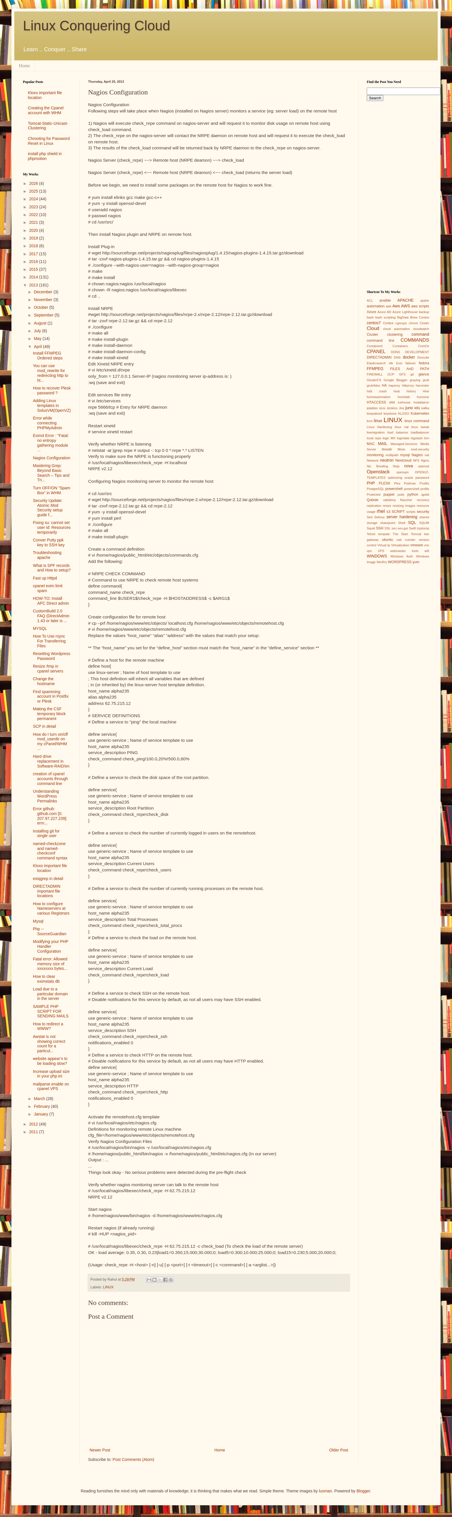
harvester (422, 385)
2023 (34, 207)
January (41, 1114)
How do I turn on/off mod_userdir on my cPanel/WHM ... (50, 741)
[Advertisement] (47, 1230)
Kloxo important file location (50, 868)
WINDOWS (377, 556)
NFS (416, 460)
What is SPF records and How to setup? (52, 568)
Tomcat (416, 534)
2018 (34, 246)
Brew (414, 317)
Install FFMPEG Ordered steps (48, 355)
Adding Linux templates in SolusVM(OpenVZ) (52, 405)
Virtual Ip (383, 545)
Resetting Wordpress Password (51, 656)
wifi (427, 551)
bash (370, 317)
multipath (391, 455)
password (422, 477)
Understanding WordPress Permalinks (46, 796)
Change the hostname (44, 681)
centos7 (374, 323)
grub (426, 380)
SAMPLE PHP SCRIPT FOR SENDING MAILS (51, 1011)
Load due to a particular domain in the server (50, 994)
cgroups (401, 323)
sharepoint (387, 523)
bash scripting (385, 317)
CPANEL (376, 351)
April (38, 346)
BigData (403, 317)
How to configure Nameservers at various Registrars (51, 908)
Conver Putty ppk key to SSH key (49, 542)
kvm (370, 421)
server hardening (401, 517)
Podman (410, 483)
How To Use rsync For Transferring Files (49, 641)
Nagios (417, 455)
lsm (426, 438)
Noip (396, 466)
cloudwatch (421, 329)
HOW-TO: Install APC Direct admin (51, 601)
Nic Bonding (377, 466)
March (40, 1098)
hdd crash (377, 391)
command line (380, 341)
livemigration (376, 432)
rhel (381, 511)
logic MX (388, 438)
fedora (424, 363)
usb (399, 539)
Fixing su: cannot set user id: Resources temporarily (52, 527)
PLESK (384, 483)
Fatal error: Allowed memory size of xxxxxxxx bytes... (50, 964)
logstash (417, 438)
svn (394, 528)
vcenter (410, 539)
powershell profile (416, 488)
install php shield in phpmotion (45, 156)
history (411, 391)
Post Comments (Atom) (133, 1459)
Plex (397, 483)
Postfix (424, 483)
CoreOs (423, 346)
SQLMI (424, 523)
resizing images (403, 505)
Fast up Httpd (45, 578)
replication (374, 505)
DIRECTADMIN (379, 357)
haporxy (394, 385)
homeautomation (378, 397)
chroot (413, 323)
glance (424, 374)
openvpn (403, 472)
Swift (412, 528)
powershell (394, 489)
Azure (371, 312)
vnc (426, 545)
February (42, 1106)
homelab (404, 397)
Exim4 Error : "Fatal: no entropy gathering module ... (51, 442)
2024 (34, 199)
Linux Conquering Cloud (96, 25)
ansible (385, 300)
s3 (388, 512)
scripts (410, 511)
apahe (424, 300)
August (40, 323)
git (412, 374)
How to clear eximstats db (46, 979)
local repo (374, 438)
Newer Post (100, 1450)
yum (416, 562)
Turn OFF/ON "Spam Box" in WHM (51, 490)
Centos (424, 317)
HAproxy (408, 385)
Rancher (406, 500)
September (44, 315)
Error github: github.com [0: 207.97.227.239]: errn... (50, 815)
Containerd (374, 346)
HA (384, 385)
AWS (405, 306)
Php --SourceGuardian (49, 931)
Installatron (421, 402)
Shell (401, 523)
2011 (34, 1132)
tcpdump (423, 528)
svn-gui (403, 528)
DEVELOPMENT (417, 352)
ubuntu (387, 540)
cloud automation (396, 329)
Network (372, 460)
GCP (390, 374)
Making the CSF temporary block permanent (49, 714)
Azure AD (384, 312)
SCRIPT (398, 512)
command (420, 334)
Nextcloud (403, 460)
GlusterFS (374, 380)
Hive (426, 391)
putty (401, 494)
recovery (423, 500)
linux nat (402, 427)
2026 (34, 183)
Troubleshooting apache (47, 555)
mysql (405, 455)
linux (378, 420)
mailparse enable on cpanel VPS (51, 1086)
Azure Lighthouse (405, 312)
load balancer (397, 432)
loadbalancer (420, 432)
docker (409, 357)
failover (410, 363)
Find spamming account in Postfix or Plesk (51, 696)
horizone (423, 397)
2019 (34, 238)
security (423, 512)
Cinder (424, 323)
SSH (379, 528)
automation (375, 306)
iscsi (382, 408)
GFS (402, 374)
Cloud (373, 328)
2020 (34, 230)
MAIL (382, 443)
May (38, 338)
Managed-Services (403, 444)
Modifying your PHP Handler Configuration (50, 946)
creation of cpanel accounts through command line (50, 779)
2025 (34, 191)
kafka (425, 408)
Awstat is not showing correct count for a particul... (49, 1043)
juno (409, 408)
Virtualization (400, 545)
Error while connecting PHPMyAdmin (47, 423)
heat (396, 391)
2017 (34, 254)
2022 (34, 214)
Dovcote (423, 357)
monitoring (375, 455)
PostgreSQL (375, 488)
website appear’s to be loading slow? (50, 1061)
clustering (395, 335)
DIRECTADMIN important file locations (46, 891)
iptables (372, 408)
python (412, 495)
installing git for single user (46, 833)
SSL (387, 528)
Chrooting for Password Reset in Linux (49, 141)
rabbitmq (389, 500)
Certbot (388, 323)
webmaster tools (404, 551)
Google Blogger (395, 380)
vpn (369, 551)
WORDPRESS (400, 562)
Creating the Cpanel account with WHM (46, 110)
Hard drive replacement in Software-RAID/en (51, 761)
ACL (370, 300)
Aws (396, 306)
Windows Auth (401, 556)
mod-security (420, 449)
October (41, 307)
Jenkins (392, 408)
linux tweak (420, 427)
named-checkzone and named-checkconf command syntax (50, 850)
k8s (417, 408)
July (38, 331)
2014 (34, 277)
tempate (384, 534)
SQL (412, 522)
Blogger (363, 1491)
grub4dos (373, 385)
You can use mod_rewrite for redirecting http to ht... (50, 372)
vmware (417, 545)
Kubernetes (420, 414)
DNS (397, 357)
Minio (401, 449)
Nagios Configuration (51, 458)
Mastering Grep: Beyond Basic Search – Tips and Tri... (51, 472)
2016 (34, 261)
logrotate (403, 438)
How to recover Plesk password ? (52, 390)
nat (427, 455)
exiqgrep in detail (48, 878)
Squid (371, 528)
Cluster (372, 335)
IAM (392, 402)
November (43, 299)
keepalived (374, 413)
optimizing (395, 477)
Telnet (371, 534)
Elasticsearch (376, 363)
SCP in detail (44, 726)
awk (388, 306)
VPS (381, 551)
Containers (400, 346)
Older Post (338, 1450)
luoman (325, 1491)
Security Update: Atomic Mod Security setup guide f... (48, 507)
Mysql (38, 921)
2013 (34, 285)
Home (24, 65)
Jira (401, 408)
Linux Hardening (379, 427)
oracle (409, 477)
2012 (34, 1124)
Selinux (379, 517)
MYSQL (40, 628)
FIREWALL (375, 374)
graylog (415, 380)
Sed (369, 517)
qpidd (425, 494)
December (43, 292)
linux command (417, 421)
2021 (34, 222)
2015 (34, 269)
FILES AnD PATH (409, 369)
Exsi (399, 363)
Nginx (425, 460)
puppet (388, 495)
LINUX (108, 1287)
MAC (371, 444)
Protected (373, 494)
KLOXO (403, 413)
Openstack (378, 471)
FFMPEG (375, 368)
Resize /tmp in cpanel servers (48, 668)
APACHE (405, 300)
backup (424, 312)
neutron (386, 460)
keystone (390, 413)
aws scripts (420, 306)
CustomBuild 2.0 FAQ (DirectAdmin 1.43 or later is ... (51, 616)
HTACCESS (376, 402)
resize (387, 505)
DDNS (395, 352)
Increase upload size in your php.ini (51, 1074)
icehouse (404, 402)
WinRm (381, 562)
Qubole (372, 500)
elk (391, 363)
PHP (371, 483)
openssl (423, 466)
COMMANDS (415, 340)
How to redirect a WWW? (48, 1026)
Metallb (387, 449)
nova (408, 466)
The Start (400, 534)
